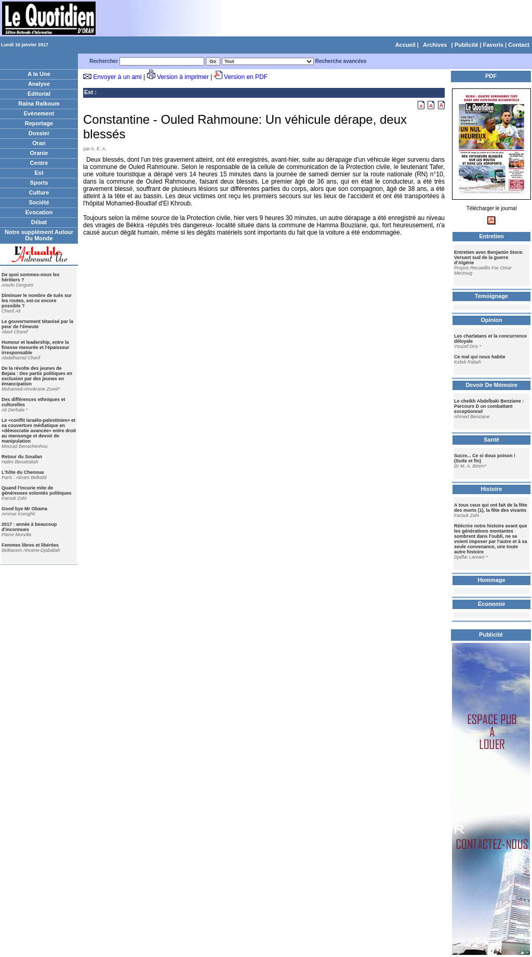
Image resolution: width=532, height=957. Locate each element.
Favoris (493, 45)
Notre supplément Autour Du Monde (39, 235)
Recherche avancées (341, 61)
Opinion (491, 320)
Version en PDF (246, 77)
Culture (39, 192)
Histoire (491, 489)
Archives (435, 45)
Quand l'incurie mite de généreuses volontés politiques (37, 490)
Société (39, 202)
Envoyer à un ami (117, 77)
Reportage (39, 123)
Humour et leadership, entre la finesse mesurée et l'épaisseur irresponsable (35, 347)
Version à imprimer (183, 77)
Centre (39, 163)
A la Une (39, 74)
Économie (492, 604)
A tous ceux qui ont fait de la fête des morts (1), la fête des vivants (490, 507)
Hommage (491, 580)
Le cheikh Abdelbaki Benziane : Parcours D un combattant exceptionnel (489, 406)
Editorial (39, 93)
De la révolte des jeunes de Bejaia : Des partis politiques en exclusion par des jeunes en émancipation (37, 376)
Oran (39, 143)
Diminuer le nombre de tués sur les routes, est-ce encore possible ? (37, 300)
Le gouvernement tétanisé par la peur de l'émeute (37, 324)
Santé (491, 439)
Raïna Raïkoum (38, 103)
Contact (518, 45)
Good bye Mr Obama (24, 508)
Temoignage (491, 296)
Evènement (39, 113)
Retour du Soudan (22, 456)
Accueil (405, 45)
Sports (39, 182)
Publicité (466, 45)
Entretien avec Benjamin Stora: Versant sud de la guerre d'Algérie (488, 257)
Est (38, 173)
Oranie (39, 153)
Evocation (39, 212)
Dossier (39, 133)
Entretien (491, 236)
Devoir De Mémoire (491, 385)
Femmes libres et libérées (30, 545)
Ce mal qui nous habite (480, 356)
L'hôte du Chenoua (23, 472)
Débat (39, 222)
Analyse (39, 84)
